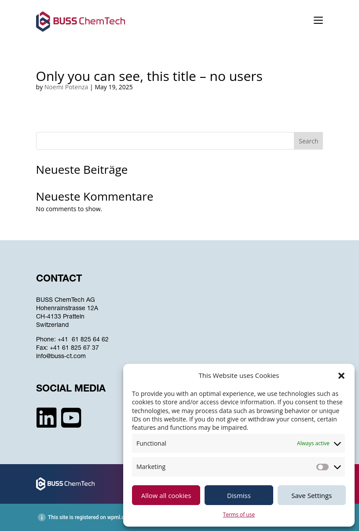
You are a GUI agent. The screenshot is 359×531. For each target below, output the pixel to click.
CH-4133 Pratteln (60, 317)
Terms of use (239, 514)
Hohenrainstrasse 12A (67, 309)
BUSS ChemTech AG (65, 300)
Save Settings (311, 495)
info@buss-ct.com (61, 357)
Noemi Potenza (66, 87)
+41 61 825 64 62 (83, 340)
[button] (341, 375)
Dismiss (239, 495)
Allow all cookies (166, 495)
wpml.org (118, 517)
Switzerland (52, 325)
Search (308, 141)
